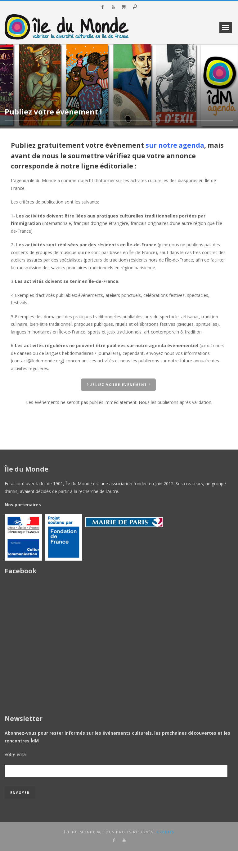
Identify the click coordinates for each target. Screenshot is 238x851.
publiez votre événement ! (118, 385)
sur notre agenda (175, 145)
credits (165, 832)
